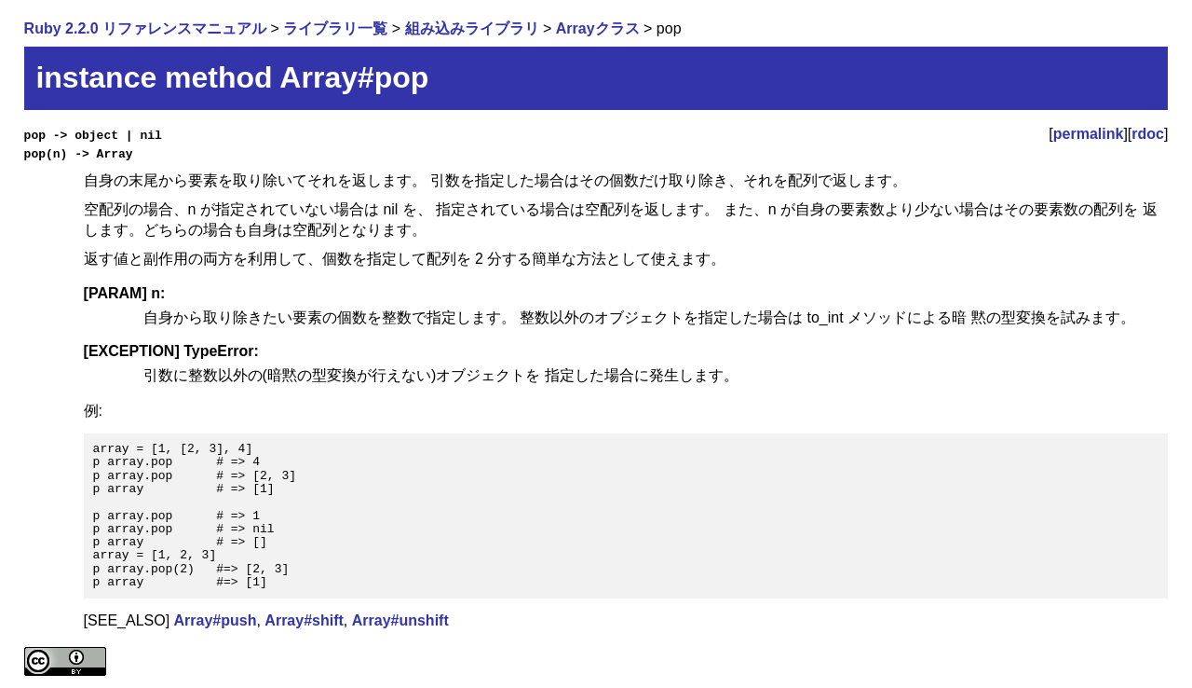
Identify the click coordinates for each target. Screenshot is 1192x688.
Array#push (215, 620)
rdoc (1147, 134)
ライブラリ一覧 (335, 28)
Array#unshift (400, 620)
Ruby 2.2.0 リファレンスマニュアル (145, 28)
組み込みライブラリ (472, 28)
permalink (1088, 134)
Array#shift (303, 620)
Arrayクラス (598, 28)
